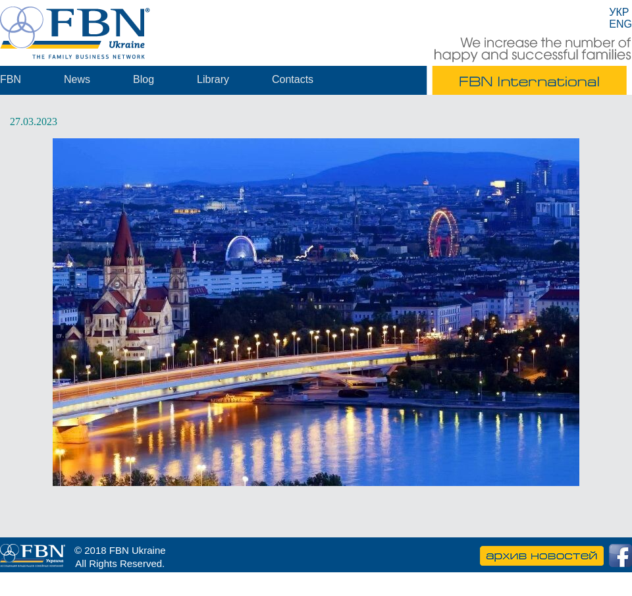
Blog (143, 79)
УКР (619, 12)
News (77, 79)
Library (213, 79)
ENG (620, 24)
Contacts (292, 79)
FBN (10, 79)
